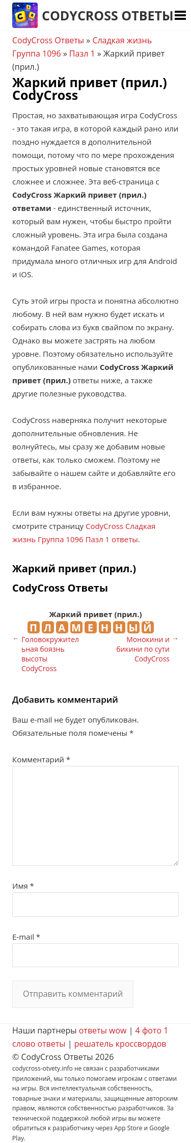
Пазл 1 (82, 53)
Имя (23, 886)
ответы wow (103, 1030)
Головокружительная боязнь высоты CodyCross (50, 653)
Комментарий (41, 759)
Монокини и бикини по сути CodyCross (143, 648)
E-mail (26, 937)
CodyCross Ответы (108, 15)
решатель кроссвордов (120, 1043)
